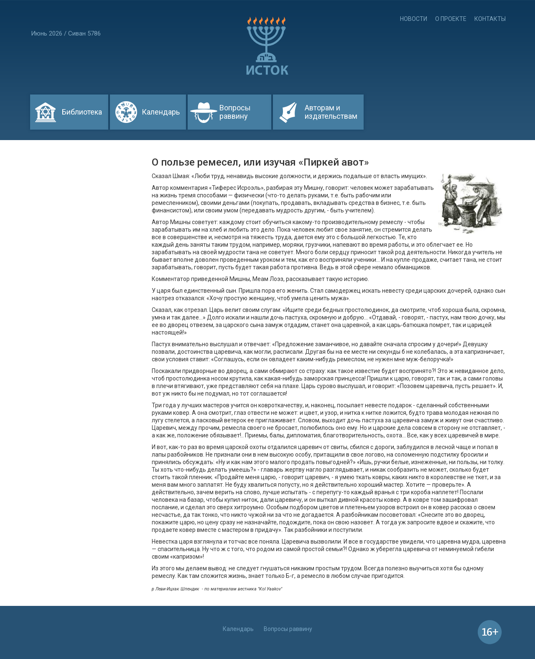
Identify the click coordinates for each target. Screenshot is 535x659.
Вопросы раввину (235, 111)
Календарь (161, 111)
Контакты (490, 18)
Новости (413, 18)
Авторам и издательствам (331, 111)
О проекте (450, 18)
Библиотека (82, 111)
